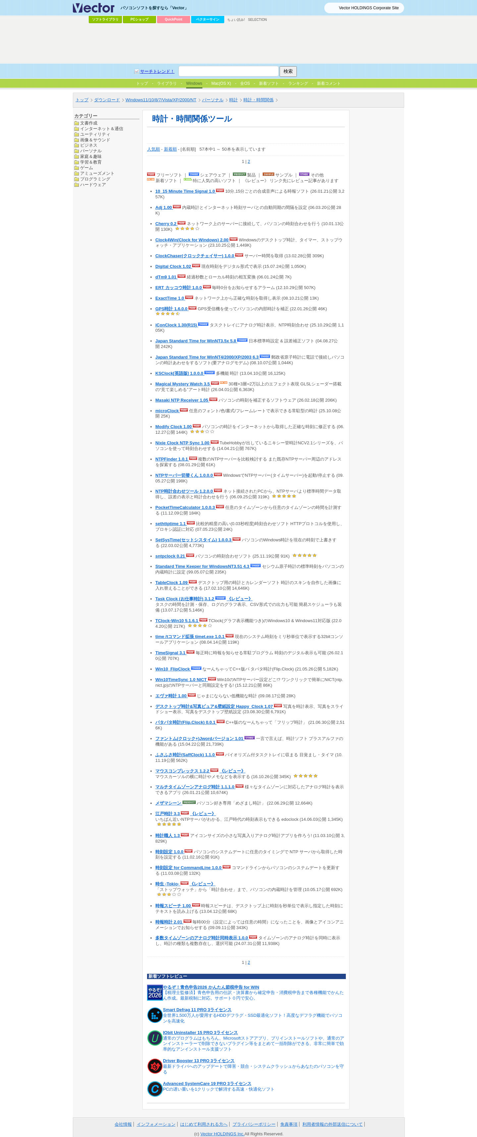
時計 (233, 99)
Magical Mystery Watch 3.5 (183, 383)
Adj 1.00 (164, 207)
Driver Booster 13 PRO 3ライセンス (199, 1060)
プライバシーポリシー (254, 1124)
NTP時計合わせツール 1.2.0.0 (184, 491)
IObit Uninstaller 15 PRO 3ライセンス (200, 1032)
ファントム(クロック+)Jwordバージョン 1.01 (199, 738)
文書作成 (88, 123)
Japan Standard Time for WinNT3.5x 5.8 (196, 340)
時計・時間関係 (258, 99)
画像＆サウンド (95, 139)
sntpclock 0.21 (170, 556)
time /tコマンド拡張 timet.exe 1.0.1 (190, 636)
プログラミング (95, 178)
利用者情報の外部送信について (332, 1124)
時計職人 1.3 (168, 835)
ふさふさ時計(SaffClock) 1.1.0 (185, 754)
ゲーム (86, 167)
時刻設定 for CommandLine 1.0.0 (189, 867)
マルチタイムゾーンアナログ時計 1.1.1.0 (195, 786)
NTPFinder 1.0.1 (172, 459)
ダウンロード (107, 99)
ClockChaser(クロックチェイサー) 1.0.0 (195, 255)
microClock (167, 410)
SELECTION (257, 20)
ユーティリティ (95, 134)
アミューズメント (97, 173)
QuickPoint (174, 19)
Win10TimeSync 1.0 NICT (181, 679)
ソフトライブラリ (105, 19)
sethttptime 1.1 (171, 523)
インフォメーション (156, 1124)
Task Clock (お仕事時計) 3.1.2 (185, 598)
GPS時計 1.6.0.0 (171, 308)
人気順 (153, 149)
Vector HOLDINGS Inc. (222, 1133)
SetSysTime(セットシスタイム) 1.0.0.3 (194, 539)
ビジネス (88, 145)
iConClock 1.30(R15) (176, 324)
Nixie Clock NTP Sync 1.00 (183, 442)
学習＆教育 (91, 162)
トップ (82, 99)
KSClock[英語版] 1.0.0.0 (179, 373)
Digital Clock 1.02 (173, 266)
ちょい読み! (236, 20)
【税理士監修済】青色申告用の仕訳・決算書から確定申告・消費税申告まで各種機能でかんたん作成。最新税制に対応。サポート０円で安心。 (253, 995)
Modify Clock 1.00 (174, 426)
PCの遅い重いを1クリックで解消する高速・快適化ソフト (219, 1089)
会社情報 (123, 1124)
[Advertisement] (238, 43)
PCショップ (139, 19)
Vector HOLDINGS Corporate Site (369, 8)
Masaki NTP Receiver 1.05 (182, 400)
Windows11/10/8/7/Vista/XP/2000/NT (161, 99)
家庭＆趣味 (91, 156)
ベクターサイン (207, 19)
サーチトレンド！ (157, 71)
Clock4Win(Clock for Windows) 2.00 (192, 239)
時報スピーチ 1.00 (173, 905)
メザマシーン (169, 803)
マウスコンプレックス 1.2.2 (182, 770)
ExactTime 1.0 (170, 298)
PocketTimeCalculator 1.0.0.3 (185, 507)
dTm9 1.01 (166, 276)
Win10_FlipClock (173, 669)
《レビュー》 (240, 598)
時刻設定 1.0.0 (170, 851)
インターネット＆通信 (101, 128)
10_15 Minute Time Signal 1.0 (185, 191)
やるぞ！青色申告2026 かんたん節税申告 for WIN (211, 987)
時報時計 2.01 (169, 921)
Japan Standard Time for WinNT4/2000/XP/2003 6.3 (207, 357)
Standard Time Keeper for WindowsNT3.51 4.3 (202, 566)
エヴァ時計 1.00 (171, 695)
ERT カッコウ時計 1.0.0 (179, 287)
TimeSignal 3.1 (170, 652)
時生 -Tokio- (168, 883)
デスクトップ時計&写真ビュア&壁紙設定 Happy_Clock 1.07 (214, 706)
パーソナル (213, 99)
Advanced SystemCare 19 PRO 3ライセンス (207, 1083)
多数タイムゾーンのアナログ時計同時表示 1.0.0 (202, 937)
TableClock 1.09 (172, 582)
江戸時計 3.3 (168, 813)
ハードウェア (93, 184)
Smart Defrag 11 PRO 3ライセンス (197, 1009)
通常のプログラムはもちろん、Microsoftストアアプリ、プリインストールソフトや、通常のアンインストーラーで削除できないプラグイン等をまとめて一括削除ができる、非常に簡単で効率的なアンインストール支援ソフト (253, 1044)
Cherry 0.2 (166, 223)
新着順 (170, 149)
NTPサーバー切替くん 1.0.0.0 (184, 475)
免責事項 (288, 1124)
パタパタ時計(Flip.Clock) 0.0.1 (186, 722)
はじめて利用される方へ (204, 1124)
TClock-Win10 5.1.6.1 (177, 620)
